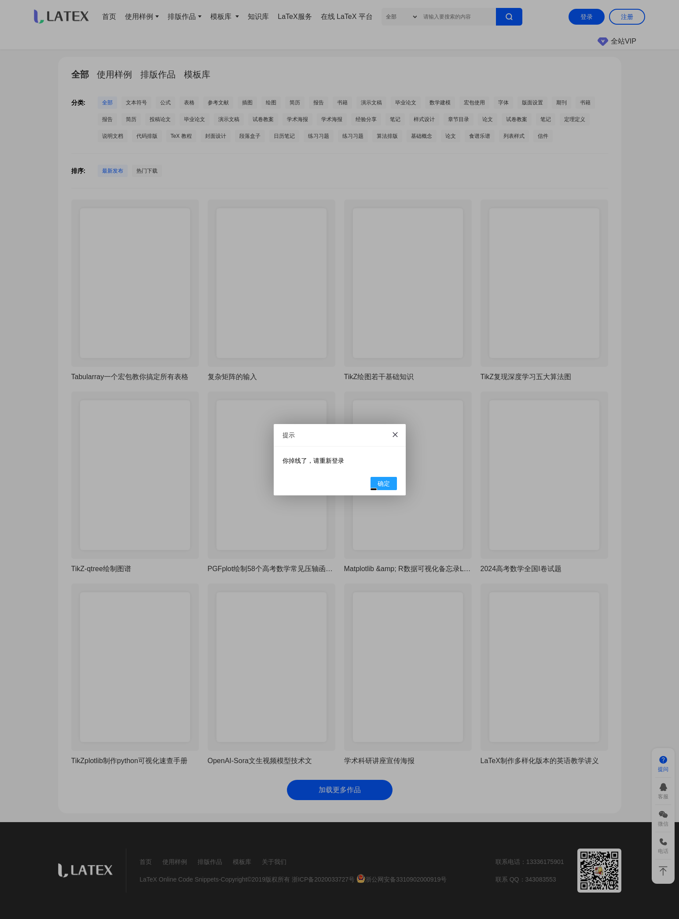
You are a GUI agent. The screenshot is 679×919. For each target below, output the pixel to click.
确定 (380, 485)
